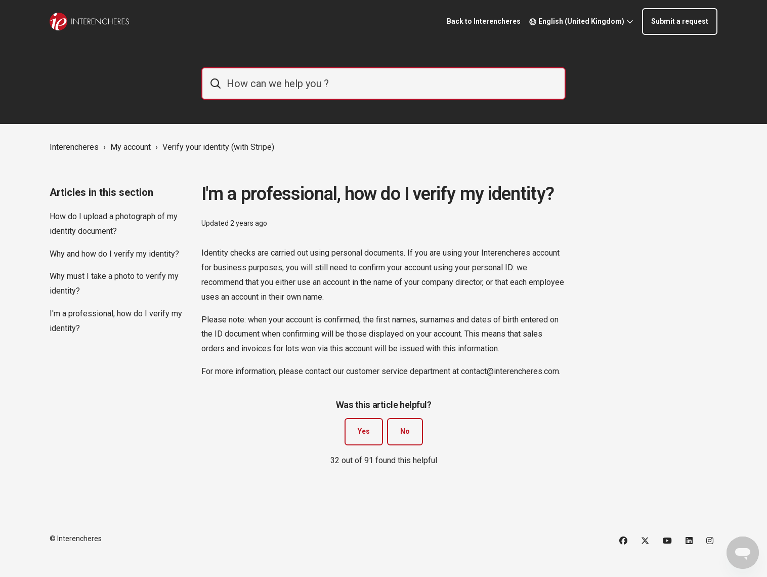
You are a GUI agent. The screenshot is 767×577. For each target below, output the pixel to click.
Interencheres (74, 147)
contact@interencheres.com (510, 371)
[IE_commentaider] (383, 83)
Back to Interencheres (484, 21)
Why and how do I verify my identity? (114, 254)
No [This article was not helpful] (405, 431)
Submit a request (679, 21)
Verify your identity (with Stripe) (218, 147)
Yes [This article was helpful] (364, 431)
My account (130, 147)
